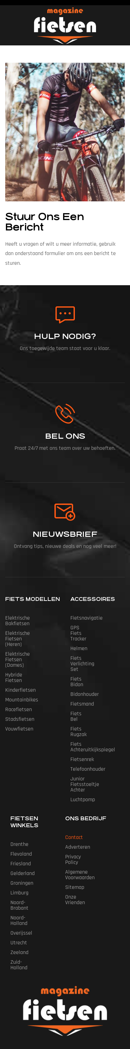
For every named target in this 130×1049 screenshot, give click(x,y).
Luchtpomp (82, 755)
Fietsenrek (82, 720)
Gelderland (22, 829)
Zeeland (19, 897)
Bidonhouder (84, 666)
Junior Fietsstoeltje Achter (92, 742)
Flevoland (21, 809)
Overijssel (21, 877)
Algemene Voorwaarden (92, 822)
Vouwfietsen (19, 706)
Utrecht (18, 887)
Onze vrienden (81, 841)
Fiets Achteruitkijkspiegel (92, 708)
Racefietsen (18, 687)
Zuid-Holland (24, 906)
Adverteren (77, 802)
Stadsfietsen (19, 697)
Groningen (21, 838)
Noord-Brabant (26, 858)
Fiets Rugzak (84, 695)
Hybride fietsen (22, 658)
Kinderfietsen (20, 668)
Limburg (19, 848)
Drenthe (19, 800)
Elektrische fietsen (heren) (26, 630)
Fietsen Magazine (71, 1002)
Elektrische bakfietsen (30, 618)
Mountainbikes (21, 677)
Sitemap (74, 832)
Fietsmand (82, 676)
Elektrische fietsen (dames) (26, 645)
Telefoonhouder (87, 730)
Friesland (20, 819)
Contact (74, 793)
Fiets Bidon (83, 657)
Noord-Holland (26, 868)
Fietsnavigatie (86, 618)
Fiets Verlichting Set (93, 647)
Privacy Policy (80, 812)
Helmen (78, 637)
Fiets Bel (80, 686)
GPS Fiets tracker (89, 627)
